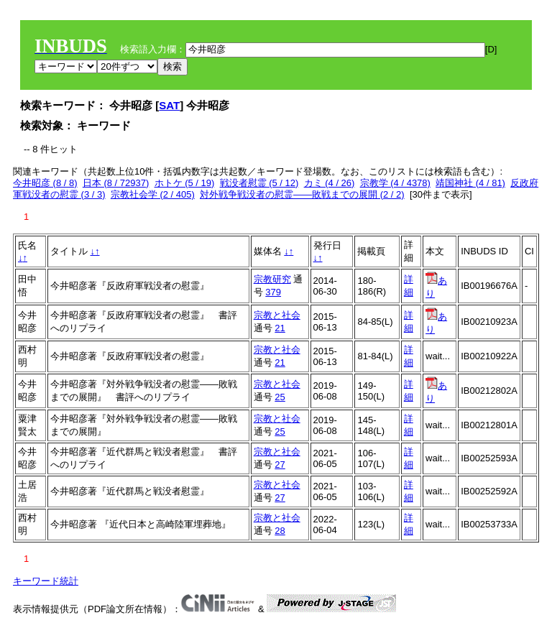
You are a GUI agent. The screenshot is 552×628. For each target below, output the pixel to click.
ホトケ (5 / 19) (185, 182)
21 (280, 328)
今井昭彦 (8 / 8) (45, 182)
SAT (169, 105)
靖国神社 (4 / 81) (470, 182)
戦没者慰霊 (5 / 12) (259, 182)
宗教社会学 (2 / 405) (153, 194)
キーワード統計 (45, 581)
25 (280, 397)
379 (273, 292)
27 (280, 464)
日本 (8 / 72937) (116, 182)
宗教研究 (272, 279)
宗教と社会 (277, 315)
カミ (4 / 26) (329, 182)
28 (280, 530)
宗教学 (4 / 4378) (395, 182)
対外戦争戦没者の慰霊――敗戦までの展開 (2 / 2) (302, 194)
